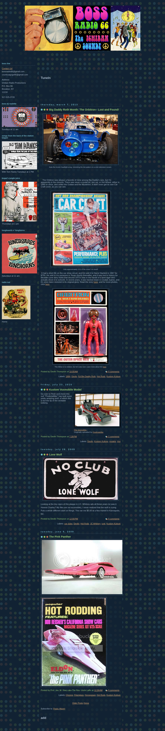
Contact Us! (7, 68)
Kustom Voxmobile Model (65, 389)
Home (86, 703)
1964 (68, 376)
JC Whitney (95, 524)
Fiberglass (79, 695)
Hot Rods (101, 376)
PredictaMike (98, 432)
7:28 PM (73, 436)
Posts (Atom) (59, 709)
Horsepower (90, 695)
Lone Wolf (55, 454)
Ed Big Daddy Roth (87, 376)
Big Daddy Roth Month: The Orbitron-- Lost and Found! (84, 109)
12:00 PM (73, 519)
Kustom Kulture (113, 376)
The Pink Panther (60, 536)
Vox (119, 441)
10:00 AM (73, 371)
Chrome (69, 695)
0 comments (113, 371)
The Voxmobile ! (80, 430)
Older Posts (77, 703)
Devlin (74, 376)
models (112, 441)
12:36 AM (98, 690)
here (96, 282)
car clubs (68, 524)
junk (103, 524)
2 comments (113, 436)
